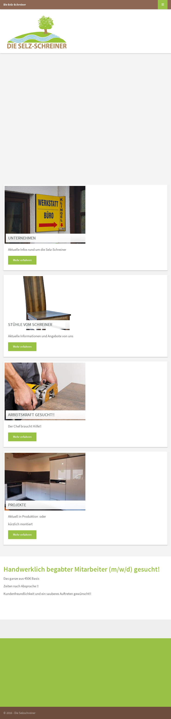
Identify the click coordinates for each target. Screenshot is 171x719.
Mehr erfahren (22, 260)
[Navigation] (163, 4)
